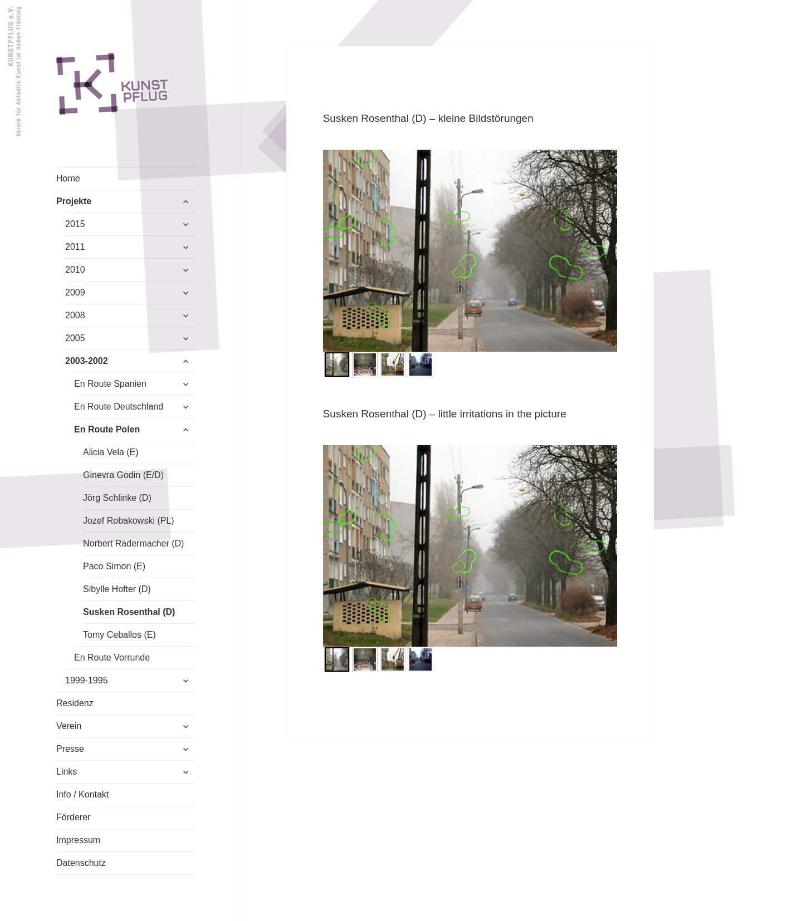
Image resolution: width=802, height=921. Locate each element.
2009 (75, 292)
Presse (70, 748)
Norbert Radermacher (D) (133, 543)
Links (66, 771)
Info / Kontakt (82, 794)
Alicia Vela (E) (111, 452)
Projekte (73, 201)
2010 (75, 269)
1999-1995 (86, 680)
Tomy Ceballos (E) (119, 634)
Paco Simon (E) (114, 566)
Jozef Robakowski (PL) (128, 520)
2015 (75, 224)
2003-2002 (86, 361)
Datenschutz (81, 863)
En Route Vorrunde (112, 657)
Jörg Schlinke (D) (117, 498)
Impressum (78, 840)
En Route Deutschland (118, 406)
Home (68, 178)
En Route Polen (107, 429)
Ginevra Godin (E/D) (123, 475)
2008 (75, 315)
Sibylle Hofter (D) (117, 589)
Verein (68, 726)
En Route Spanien (110, 383)
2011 (75, 247)
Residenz (75, 703)
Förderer (73, 817)
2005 (75, 338)
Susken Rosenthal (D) (129, 612)
